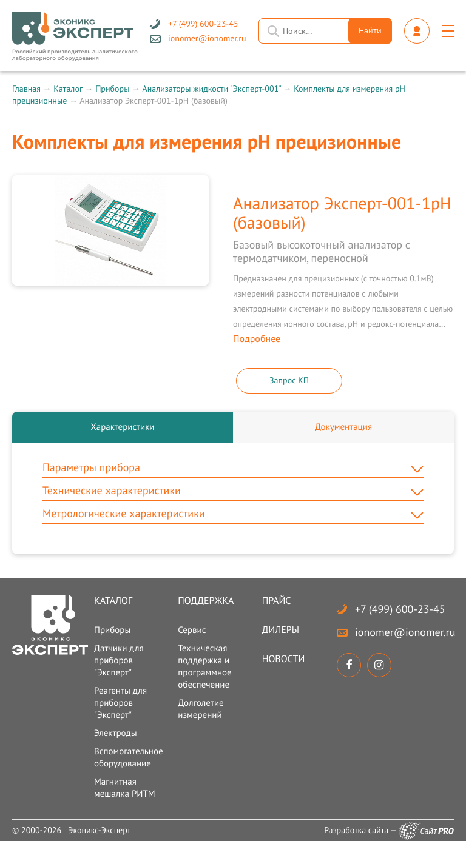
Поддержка (206, 601)
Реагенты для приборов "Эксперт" (120, 703)
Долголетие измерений (200, 709)
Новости (283, 659)
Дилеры (280, 630)
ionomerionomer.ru (405, 632)
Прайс (276, 601)
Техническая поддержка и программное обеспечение (204, 667)
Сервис (192, 630)
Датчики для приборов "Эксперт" (119, 660)
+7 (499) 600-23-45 (400, 609)
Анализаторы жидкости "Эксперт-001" (211, 88)
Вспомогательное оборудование (128, 757)
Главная (26, 88)
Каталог (67, 88)
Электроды (115, 733)
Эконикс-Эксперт (99, 830)
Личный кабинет (417, 31)
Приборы (112, 88)
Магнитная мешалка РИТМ (124, 788)
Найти (370, 31)
